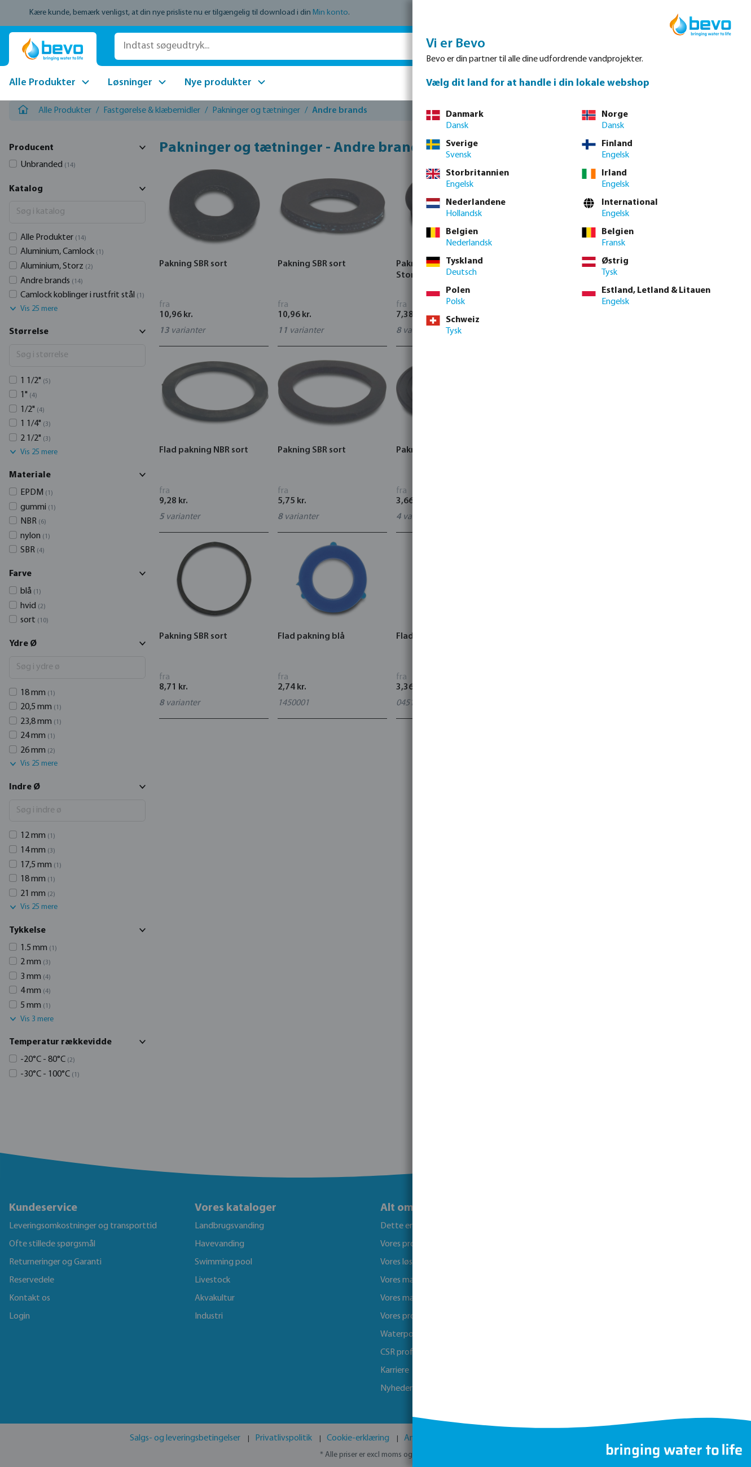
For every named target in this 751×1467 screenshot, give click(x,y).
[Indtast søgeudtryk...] (275, 46)
